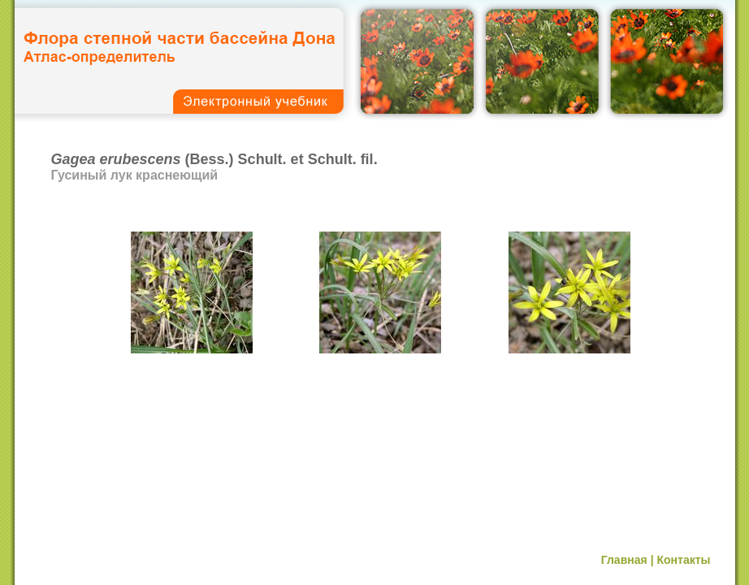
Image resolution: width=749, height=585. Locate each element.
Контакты (683, 559)
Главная (624, 559)
